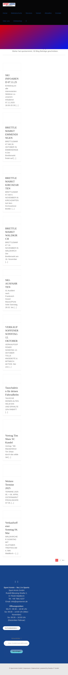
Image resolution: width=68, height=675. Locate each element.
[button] (26, 21)
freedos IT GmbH (53, 668)
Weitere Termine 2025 (9, 485)
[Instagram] (17, 582)
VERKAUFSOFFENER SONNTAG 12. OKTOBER (11, 334)
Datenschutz (35, 668)
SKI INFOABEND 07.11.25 (12, 79)
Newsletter (15, 638)
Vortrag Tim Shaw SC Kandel (11, 439)
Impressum (26, 668)
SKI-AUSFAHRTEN (11, 283)
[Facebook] (15, 582)
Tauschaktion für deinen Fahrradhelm (12, 391)
